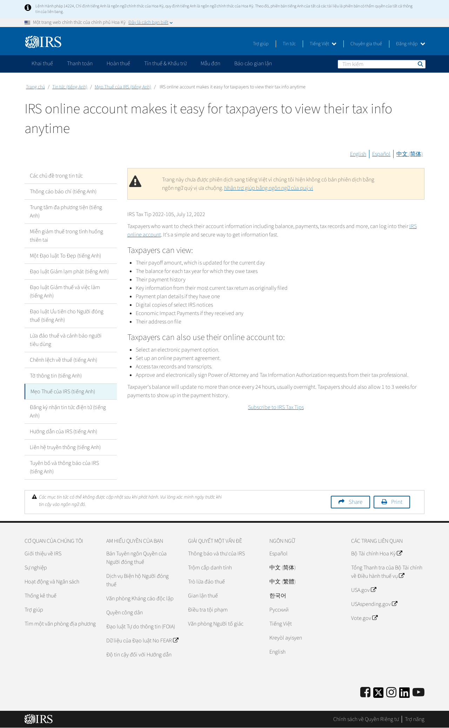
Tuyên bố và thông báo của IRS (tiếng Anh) (64, 467)
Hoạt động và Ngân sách (52, 582)
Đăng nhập (410, 43)
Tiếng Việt (323, 43)
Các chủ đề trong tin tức (56, 176)
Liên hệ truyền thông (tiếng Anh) (65, 447)
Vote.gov (364, 618)
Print (396, 502)
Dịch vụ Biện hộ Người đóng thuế (137, 580)
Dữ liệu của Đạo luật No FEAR (142, 640)
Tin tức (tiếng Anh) (69, 87)
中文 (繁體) (282, 582)
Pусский (279, 610)
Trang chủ (35, 87)
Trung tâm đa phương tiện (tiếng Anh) (66, 211)
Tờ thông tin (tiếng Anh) (56, 376)
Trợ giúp (261, 43)
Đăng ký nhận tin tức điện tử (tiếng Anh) (68, 411)
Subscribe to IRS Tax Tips (276, 407)
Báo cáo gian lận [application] (253, 63)
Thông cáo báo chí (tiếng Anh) (63, 191)
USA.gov (363, 590)
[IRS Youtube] (418, 692)
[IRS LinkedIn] (404, 694)
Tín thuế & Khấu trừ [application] (165, 63)
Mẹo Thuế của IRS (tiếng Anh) (123, 87)
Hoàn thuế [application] (118, 63)
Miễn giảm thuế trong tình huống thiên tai (66, 236)
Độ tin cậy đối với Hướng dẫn (139, 655)
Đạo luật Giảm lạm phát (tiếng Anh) (69, 271)
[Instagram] (391, 692)
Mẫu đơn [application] (210, 63)
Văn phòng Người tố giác (215, 624)
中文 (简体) (409, 154)
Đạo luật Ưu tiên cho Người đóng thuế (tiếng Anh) (66, 316)
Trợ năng (414, 719)
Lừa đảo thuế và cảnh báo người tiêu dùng (66, 340)
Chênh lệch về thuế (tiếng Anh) (63, 360)
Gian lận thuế (203, 596)
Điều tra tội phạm (208, 610)
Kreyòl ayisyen (285, 638)
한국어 (277, 596)
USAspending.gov (374, 604)
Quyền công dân (124, 612)
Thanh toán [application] (80, 63)
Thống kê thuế (40, 596)
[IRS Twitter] (378, 694)
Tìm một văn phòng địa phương (60, 624)
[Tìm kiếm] (381, 64)
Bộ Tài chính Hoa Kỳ (376, 553)
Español (381, 154)
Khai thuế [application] (42, 63)
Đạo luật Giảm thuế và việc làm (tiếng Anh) (65, 291)
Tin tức (289, 43)
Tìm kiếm (420, 63)
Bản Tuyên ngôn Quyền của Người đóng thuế (136, 558)
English (358, 154)
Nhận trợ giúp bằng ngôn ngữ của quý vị (268, 188)
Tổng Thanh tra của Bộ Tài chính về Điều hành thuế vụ (386, 572)
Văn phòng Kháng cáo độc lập (140, 598)
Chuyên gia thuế (366, 43)
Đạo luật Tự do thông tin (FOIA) (140, 626)
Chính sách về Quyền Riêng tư (366, 719)
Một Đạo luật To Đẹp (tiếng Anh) (65, 256)
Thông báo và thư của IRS (216, 553)
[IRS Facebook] (365, 692)
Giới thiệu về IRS (43, 553)
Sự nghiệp (36, 568)
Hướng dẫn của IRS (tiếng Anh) (63, 431)
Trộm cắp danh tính (210, 568)
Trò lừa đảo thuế (206, 582)
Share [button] (355, 502)
